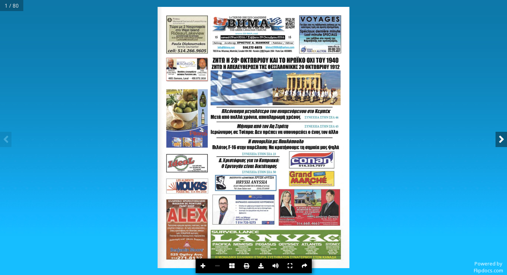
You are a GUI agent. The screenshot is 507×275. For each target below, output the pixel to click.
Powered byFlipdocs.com (488, 267)
